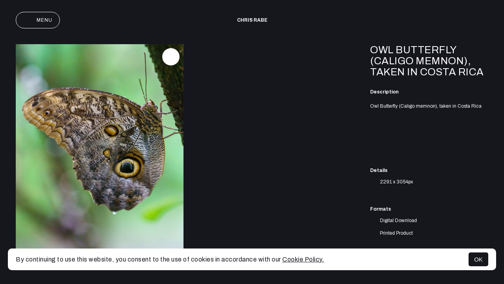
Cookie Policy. (303, 259)
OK (478, 259)
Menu (37, 20)
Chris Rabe (252, 20)
